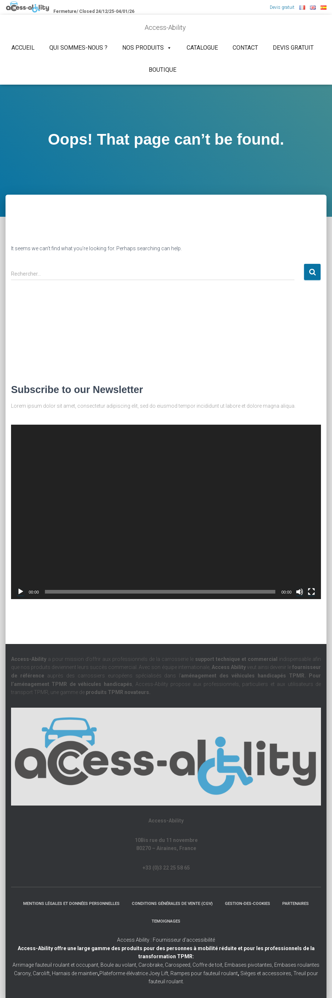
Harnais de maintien (75, 973)
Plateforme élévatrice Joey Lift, (134, 973)
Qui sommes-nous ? (78, 47)
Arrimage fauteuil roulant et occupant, (56, 965)
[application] (166, 511)
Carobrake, (150, 965)
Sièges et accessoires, (266, 973)
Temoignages (187, 921)
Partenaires (144, 921)
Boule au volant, (118, 965)
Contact (245, 47)
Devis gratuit (282, 7)
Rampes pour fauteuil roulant (204, 973)
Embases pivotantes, (249, 965)
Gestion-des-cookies (273, 903)
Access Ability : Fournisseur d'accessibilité (166, 940)
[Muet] (299, 591)
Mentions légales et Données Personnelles (86, 903)
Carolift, (42, 973)
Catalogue (202, 47)
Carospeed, (178, 965)
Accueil (23, 47)
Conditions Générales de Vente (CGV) (193, 903)
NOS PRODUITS (147, 48)
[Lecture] (20, 591)
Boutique (162, 69)
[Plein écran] (311, 591)
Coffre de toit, (209, 965)
